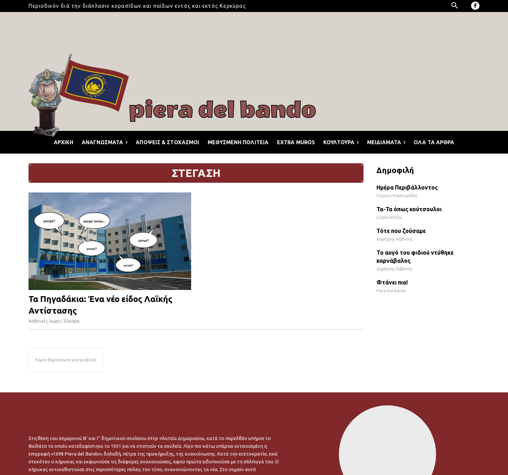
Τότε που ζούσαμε (401, 230)
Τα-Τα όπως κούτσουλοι (409, 209)
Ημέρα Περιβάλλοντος (407, 187)
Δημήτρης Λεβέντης (394, 239)
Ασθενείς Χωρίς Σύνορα (54, 321)
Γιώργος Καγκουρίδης (396, 195)
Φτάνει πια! (392, 282)
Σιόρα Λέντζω (389, 217)
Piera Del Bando (391, 291)
